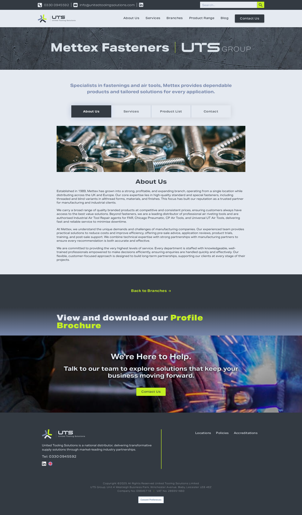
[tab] (91, 111)
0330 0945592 (56, 5)
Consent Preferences (151, 500)
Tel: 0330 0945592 (59, 456)
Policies (222, 433)
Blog (224, 18)
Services (153, 18)
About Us (131, 18)
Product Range (201, 18)
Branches (175, 18)
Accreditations (246, 433)
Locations (203, 433)
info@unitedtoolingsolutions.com (107, 5)
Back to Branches (151, 291)
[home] (57, 18)
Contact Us (249, 19)
